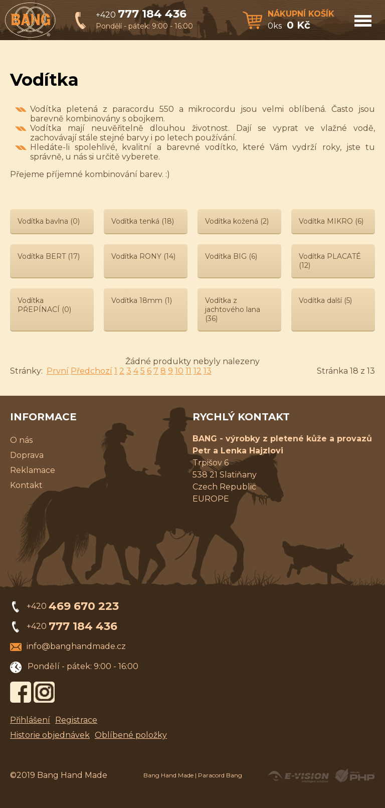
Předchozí (91, 371)
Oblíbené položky (131, 735)
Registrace (76, 720)
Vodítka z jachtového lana (232, 309)
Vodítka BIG (231, 256)
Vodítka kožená (237, 221)
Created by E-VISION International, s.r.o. (298, 776)
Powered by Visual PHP (354, 776)
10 (179, 371)
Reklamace (32, 470)
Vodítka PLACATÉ (330, 261)
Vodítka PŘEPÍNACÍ (44, 305)
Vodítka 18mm (141, 300)
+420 (141, 15)
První (58, 371)
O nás (21, 440)
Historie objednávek (50, 735)
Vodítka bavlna (49, 221)
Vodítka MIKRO (331, 221)
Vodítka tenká (142, 221)
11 (188, 371)
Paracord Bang (220, 775)
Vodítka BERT (49, 256)
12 (198, 371)
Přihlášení (30, 720)
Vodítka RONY (143, 256)
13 (208, 371)
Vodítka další (325, 300)
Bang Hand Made (168, 775)
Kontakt (26, 485)
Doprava (27, 455)
